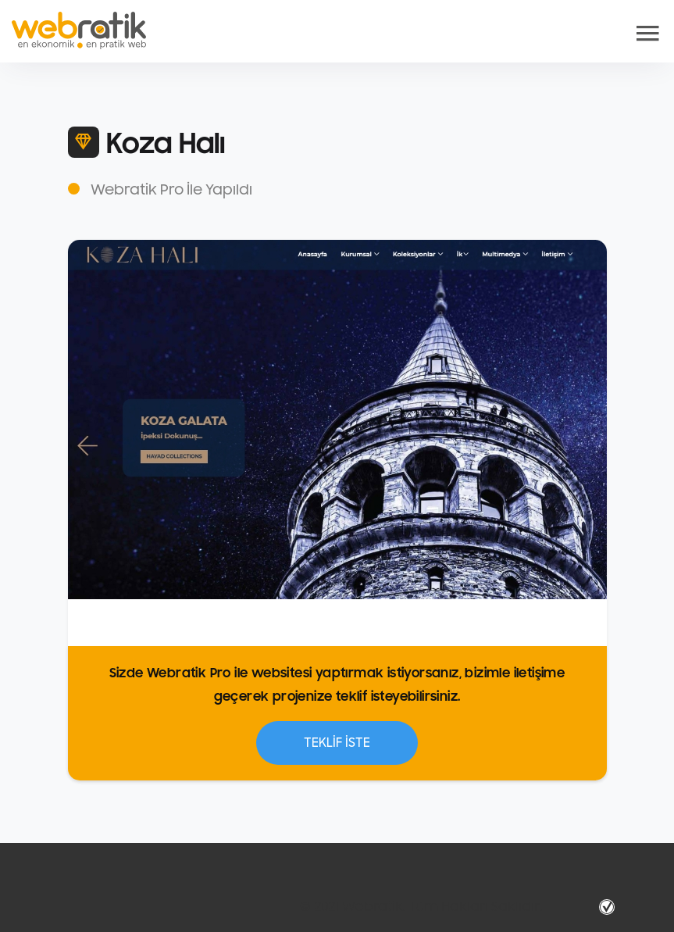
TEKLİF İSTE (337, 743)
